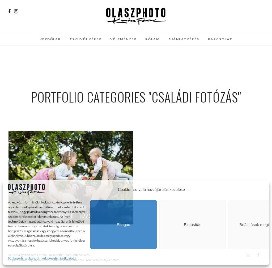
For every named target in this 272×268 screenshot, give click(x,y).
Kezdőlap (50, 39)
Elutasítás (192, 224)
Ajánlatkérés (183, 39)
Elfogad (123, 224)
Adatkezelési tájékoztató (59, 258)
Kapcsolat (220, 39)
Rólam (152, 39)
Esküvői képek (85, 39)
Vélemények (123, 39)
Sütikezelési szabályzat (23, 258)
